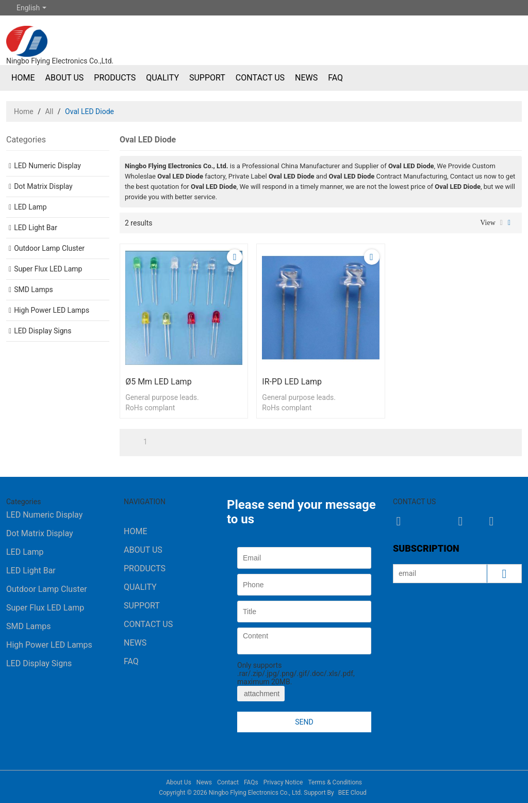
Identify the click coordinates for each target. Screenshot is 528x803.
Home (23, 78)
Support (207, 78)
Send (304, 722)
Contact (228, 782)
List (501, 223)
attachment (260, 693)
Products (115, 78)
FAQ (335, 78)
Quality (162, 78)
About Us (64, 78)
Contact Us (260, 78)
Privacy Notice (283, 782)
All (49, 111)
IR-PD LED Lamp (292, 382)
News (306, 78)
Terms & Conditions (335, 782)
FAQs (251, 782)
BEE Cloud (352, 792)
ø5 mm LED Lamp (158, 382)
